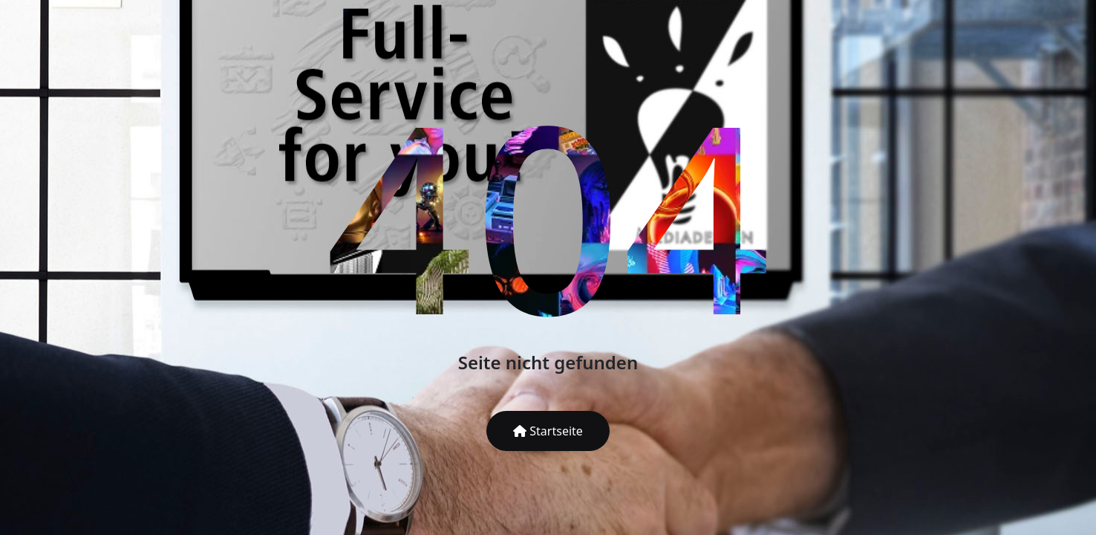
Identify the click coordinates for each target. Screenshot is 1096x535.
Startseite (548, 431)
